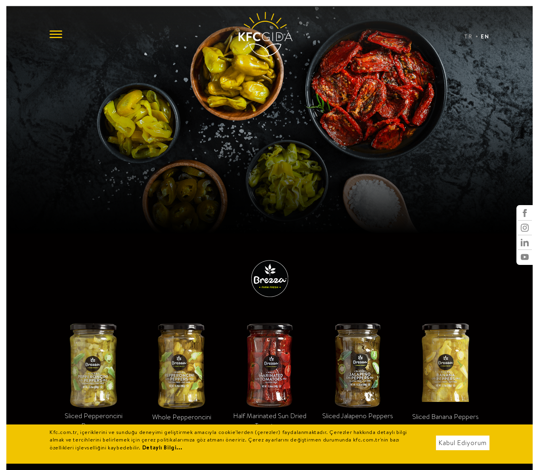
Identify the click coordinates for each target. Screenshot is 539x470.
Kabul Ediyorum (463, 442)
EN (485, 36)
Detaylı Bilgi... (162, 447)
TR (468, 36)
